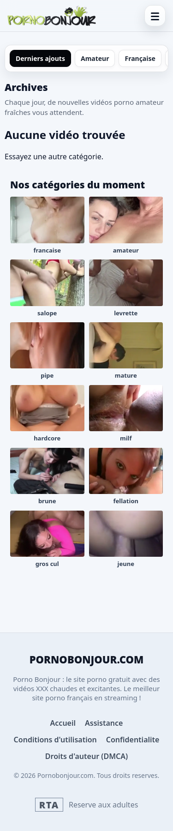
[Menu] (155, 15)
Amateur (95, 58)
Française (140, 58)
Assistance (104, 723)
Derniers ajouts (40, 58)
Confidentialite (133, 740)
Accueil (63, 723)
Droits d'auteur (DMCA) (86, 756)
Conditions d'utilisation (55, 740)
